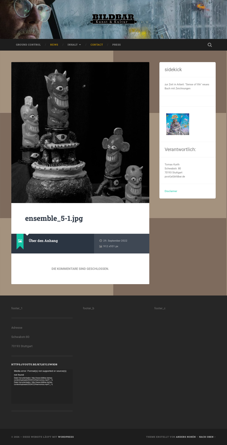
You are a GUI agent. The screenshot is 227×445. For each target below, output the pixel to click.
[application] (42, 386)
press (116, 44)
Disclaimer (171, 191)
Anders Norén (186, 437)
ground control (28, 44)
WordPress (66, 437)
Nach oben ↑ (207, 437)
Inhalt (73, 44)
